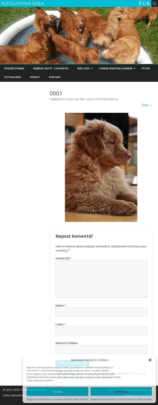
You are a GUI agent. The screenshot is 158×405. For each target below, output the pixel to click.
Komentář (63, 258)
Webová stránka (66, 343)
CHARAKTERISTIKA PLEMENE (115, 68)
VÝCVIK (145, 68)
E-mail (60, 324)
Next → (146, 105)
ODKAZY (35, 77)
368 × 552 (85, 99)
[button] (150, 360)
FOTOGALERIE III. (106, 99)
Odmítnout (121, 392)
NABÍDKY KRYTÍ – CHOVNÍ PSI (50, 68)
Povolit (57, 392)
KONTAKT (55, 77)
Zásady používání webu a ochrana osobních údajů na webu (57, 399)
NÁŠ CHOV (83, 68)
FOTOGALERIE (12, 77)
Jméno (60, 305)
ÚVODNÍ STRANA (14, 68)
